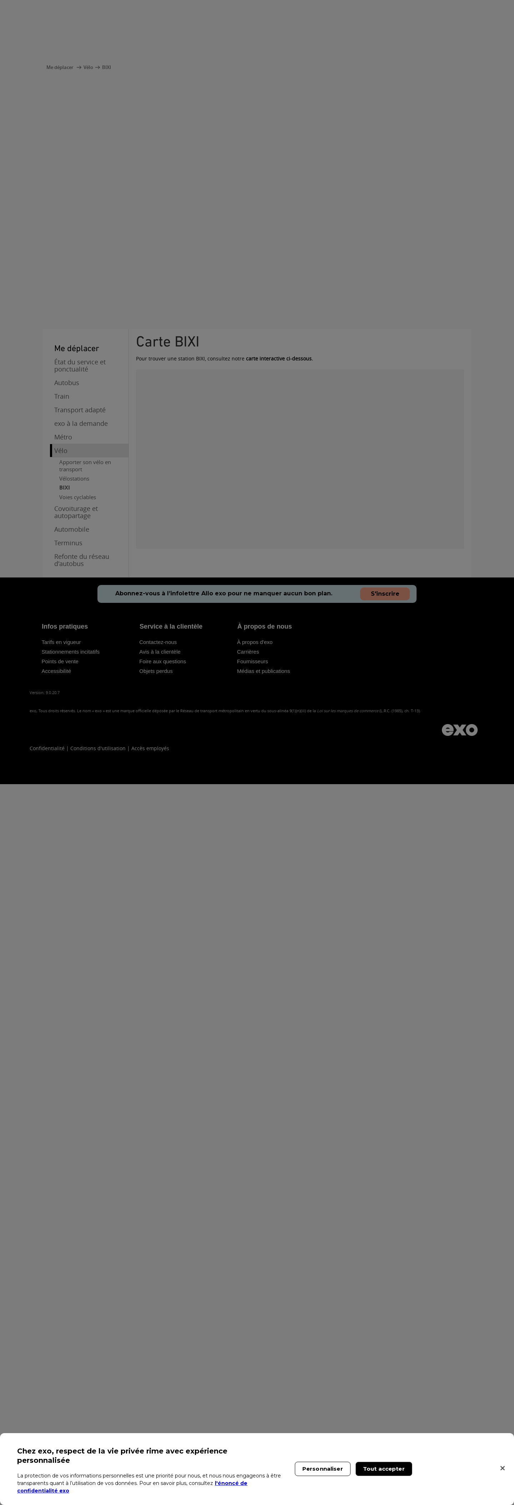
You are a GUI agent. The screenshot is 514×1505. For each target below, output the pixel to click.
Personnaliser (322, 1468)
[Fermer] (502, 1468)
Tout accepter (384, 1468)
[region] (257, 1469)
